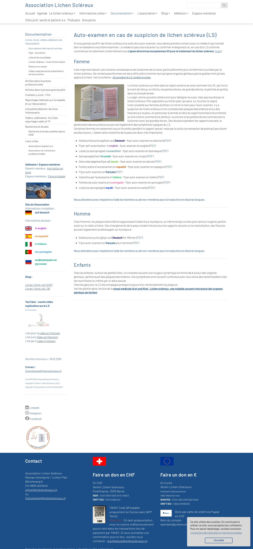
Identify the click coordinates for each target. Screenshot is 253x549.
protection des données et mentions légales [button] (216, 532)
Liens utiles (31, 141)
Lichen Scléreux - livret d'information (47, 61)
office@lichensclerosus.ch (41, 490)
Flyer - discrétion (37, 52)
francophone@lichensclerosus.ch (43, 370)
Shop (165, 13)
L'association (147, 13)
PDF (167, 140)
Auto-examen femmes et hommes (45, 48)
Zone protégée (56, 176)
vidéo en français (50, 333)
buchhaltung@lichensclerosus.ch (127, 541)
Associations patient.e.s (41, 146)
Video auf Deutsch (47, 337)
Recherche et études (37, 126)
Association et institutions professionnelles (42, 152)
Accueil (30, 13)
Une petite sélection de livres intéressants (41, 110)
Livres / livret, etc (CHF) (38, 284)
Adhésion (181, 13)
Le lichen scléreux (62, 13)
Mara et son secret (38, 66)
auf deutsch (42, 212)
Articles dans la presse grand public (45, 89)
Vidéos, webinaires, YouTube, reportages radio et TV (41, 119)
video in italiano (46, 341)
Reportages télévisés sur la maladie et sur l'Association (45, 101)
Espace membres (204, 13)
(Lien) (218, 51)
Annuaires (89, 20)
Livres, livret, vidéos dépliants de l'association (43, 41)
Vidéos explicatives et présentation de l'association (46, 73)
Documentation (122, 13)
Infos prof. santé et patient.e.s (45, 20)
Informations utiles (93, 13)
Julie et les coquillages (40, 57)
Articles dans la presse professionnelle (38, 82)
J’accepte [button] (218, 540)
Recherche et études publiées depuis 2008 (47, 133)
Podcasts (74, 20)
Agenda (42, 13)
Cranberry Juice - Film (37, 94)
